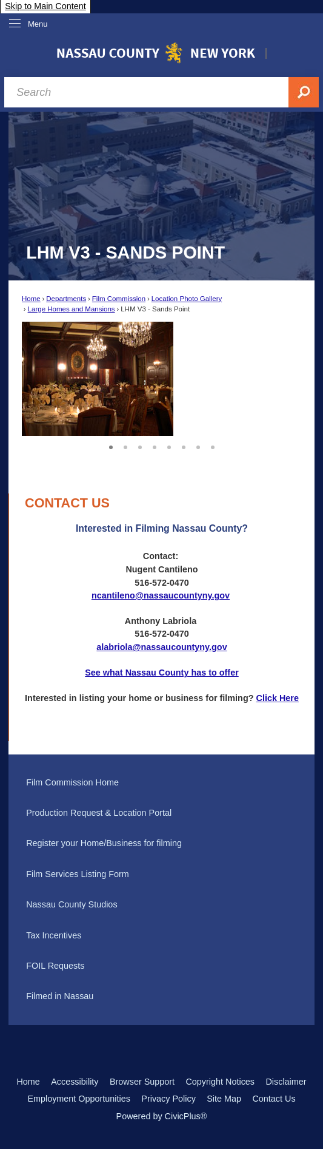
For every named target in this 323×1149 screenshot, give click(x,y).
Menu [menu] (38, 24)
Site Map (224, 1098)
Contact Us (273, 1098)
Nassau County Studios (71, 904)
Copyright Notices (220, 1081)
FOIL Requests (55, 966)
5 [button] (169, 445)
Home (31, 298)
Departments (66, 298)
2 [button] (125, 445)
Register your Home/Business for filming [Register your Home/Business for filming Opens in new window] (104, 843)
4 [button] (154, 445)
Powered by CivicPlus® (161, 1116)
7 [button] (198, 445)
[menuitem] (161, 782)
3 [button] (140, 445)
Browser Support (142, 1081)
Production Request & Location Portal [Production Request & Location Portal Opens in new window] (98, 813)
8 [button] (212, 445)
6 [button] (183, 445)
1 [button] (111, 445)
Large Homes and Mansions (71, 309)
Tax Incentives (53, 935)
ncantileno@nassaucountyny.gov (161, 595)
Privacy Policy (168, 1098)
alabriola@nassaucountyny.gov (161, 647)
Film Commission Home (72, 782)
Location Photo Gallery (187, 298)
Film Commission (118, 298)
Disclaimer (285, 1081)
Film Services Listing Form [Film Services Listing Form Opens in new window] (77, 874)
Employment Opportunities (78, 1098)
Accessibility (74, 1081)
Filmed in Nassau (59, 996)
